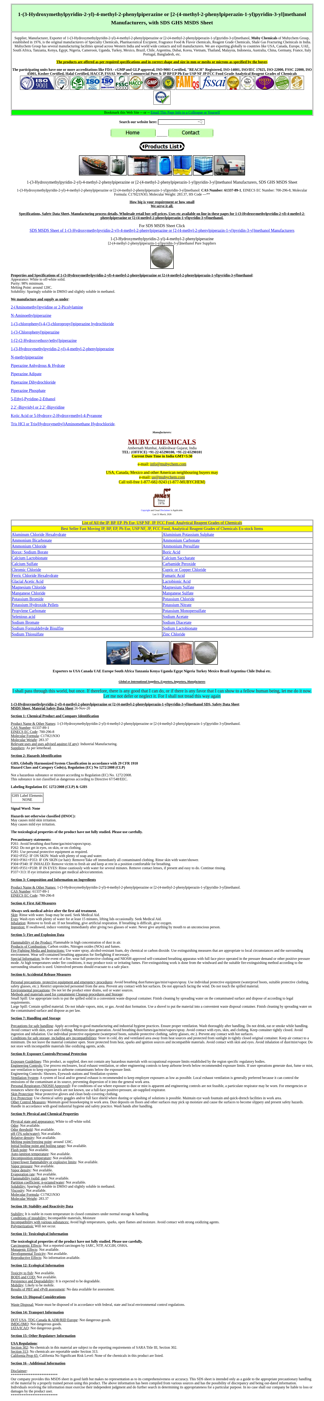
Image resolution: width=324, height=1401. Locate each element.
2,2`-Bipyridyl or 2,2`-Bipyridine (38, 407)
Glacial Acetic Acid (27, 581)
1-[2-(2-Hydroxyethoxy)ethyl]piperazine (44, 340)
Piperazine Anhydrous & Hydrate (38, 365)
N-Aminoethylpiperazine (31, 315)
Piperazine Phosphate (28, 390)
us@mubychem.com (168, 477)
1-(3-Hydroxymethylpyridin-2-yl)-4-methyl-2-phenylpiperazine (62, 349)
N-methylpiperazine (27, 357)
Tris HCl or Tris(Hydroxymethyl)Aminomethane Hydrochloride (63, 424)
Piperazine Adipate (26, 374)
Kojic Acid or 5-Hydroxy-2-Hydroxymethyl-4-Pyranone (56, 415)
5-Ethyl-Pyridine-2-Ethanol (33, 399)
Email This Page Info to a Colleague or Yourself (185, 112)
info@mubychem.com (168, 464)
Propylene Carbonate (29, 610)
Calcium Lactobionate (29, 558)
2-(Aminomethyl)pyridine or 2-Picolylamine (47, 307)
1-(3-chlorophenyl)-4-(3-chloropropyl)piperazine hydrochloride (62, 324)
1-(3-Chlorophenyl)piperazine (35, 332)
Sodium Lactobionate (180, 628)
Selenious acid (23, 616)
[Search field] (181, 122)
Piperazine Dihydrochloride (33, 382)
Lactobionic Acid (177, 581)
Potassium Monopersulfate (184, 610)
